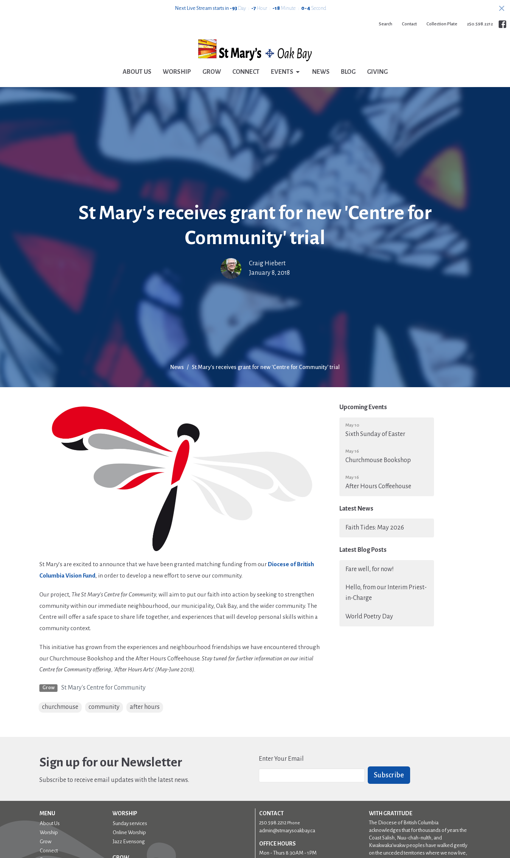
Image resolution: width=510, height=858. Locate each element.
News (321, 72)
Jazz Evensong (129, 841)
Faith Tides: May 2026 (374, 527)
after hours (145, 707)
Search (385, 24)
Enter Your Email (281, 758)
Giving (377, 72)
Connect (246, 72)
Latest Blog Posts (363, 550)
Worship (177, 72)
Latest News (356, 508)
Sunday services (130, 823)
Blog (348, 72)
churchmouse (60, 707)
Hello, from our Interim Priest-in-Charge (386, 592)
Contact (409, 24)
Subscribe (389, 775)
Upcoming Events (363, 407)
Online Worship (129, 832)
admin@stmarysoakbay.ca (287, 830)
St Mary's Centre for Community (103, 687)
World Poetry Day (369, 616)
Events (286, 72)
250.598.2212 (480, 24)
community (104, 707)
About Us (137, 72)
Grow (211, 72)
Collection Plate (441, 24)
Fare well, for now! (369, 569)
